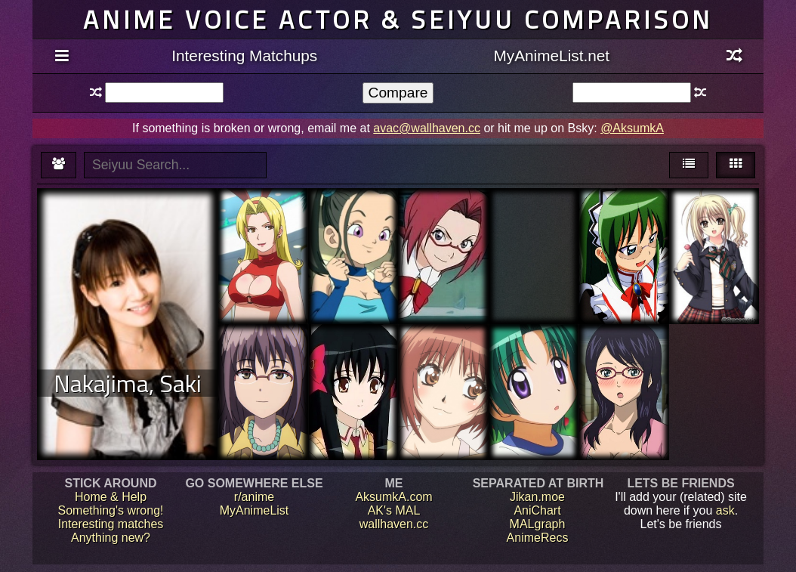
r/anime (254, 496)
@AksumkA (632, 128)
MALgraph (538, 524)
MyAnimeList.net (551, 55)
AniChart (537, 510)
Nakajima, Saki (128, 383)
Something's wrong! (110, 510)
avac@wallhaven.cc (426, 128)
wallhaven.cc (394, 524)
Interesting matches (111, 524)
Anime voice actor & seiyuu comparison (398, 19)
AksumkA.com (393, 496)
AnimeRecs (538, 537)
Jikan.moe (537, 496)
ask (725, 510)
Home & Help (111, 496)
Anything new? (110, 537)
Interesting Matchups (244, 55)
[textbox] (164, 92)
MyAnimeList (254, 510)
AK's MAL (394, 510)
